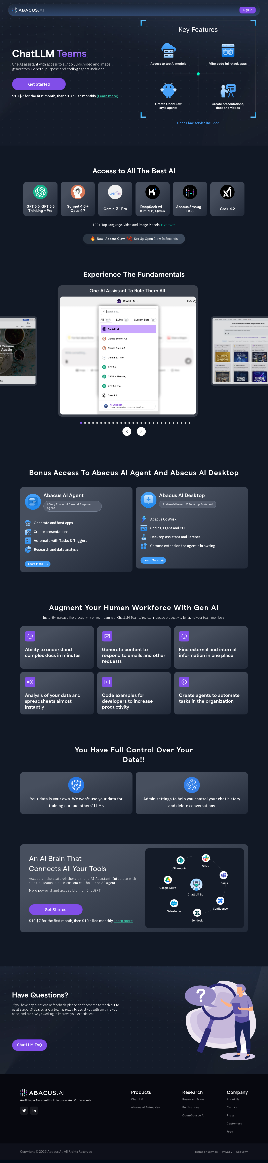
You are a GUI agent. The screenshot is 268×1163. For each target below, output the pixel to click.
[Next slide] (141, 431)
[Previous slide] (126, 431)
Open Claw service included (198, 123)
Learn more (107, 96)
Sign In (247, 10)
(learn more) (167, 225)
